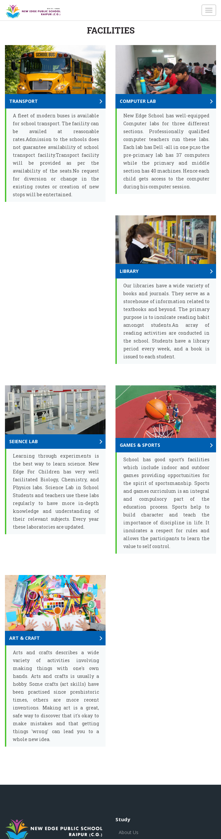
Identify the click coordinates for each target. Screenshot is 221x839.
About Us (128, 832)
